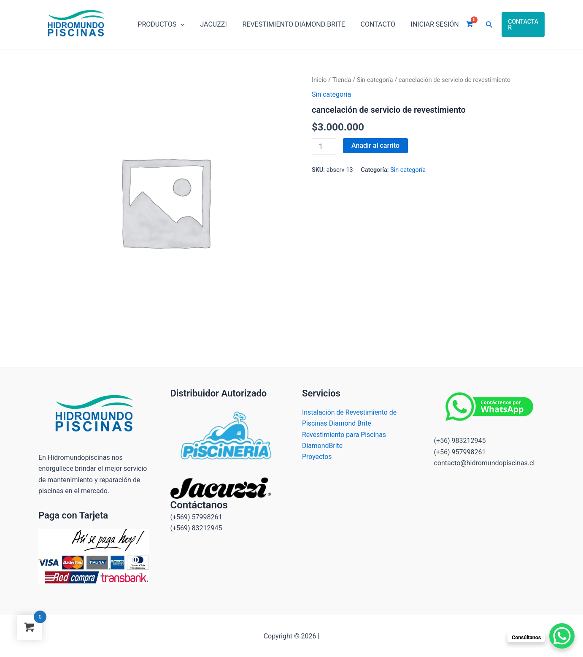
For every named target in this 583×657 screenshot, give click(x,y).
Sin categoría (375, 80)
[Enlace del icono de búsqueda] (479, 24)
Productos (160, 24)
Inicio (319, 80)
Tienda (341, 80)
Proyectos (317, 457)
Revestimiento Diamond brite (289, 24)
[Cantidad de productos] (324, 146)
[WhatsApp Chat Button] (562, 636)
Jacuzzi (210, 24)
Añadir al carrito (375, 145)
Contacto (371, 24)
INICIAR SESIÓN (426, 24)
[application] (179, 24)
